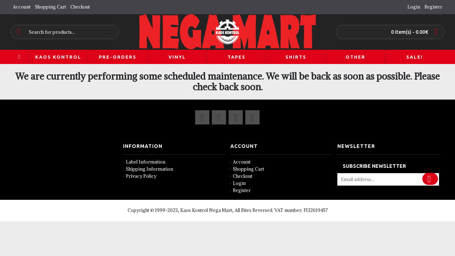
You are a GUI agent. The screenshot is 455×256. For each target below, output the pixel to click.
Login (238, 183)
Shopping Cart (247, 169)
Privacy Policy (139, 176)
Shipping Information (148, 169)
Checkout (241, 176)
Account (240, 162)
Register (240, 190)
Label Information (144, 162)
